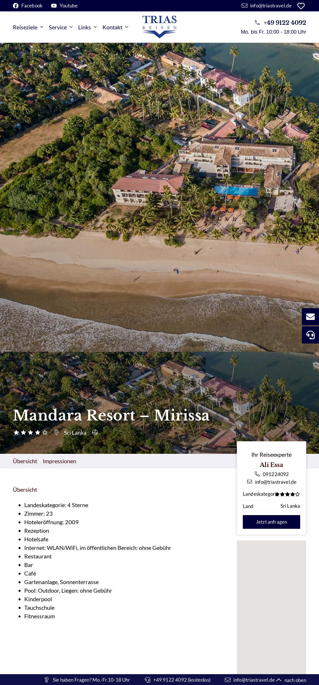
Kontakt (115, 27)
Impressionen (59, 461)
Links (87, 27)
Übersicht (25, 461)
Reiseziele (28, 27)
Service (60, 27)
